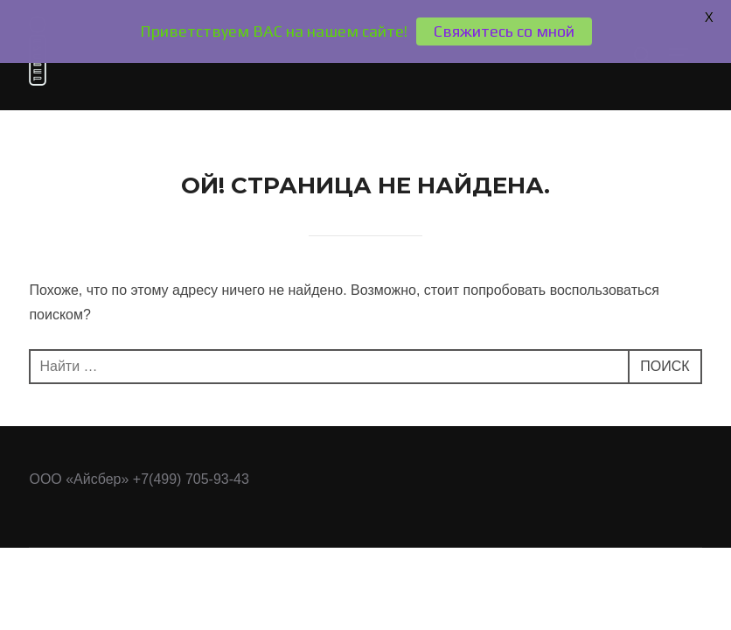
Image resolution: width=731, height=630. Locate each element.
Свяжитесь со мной (504, 31)
